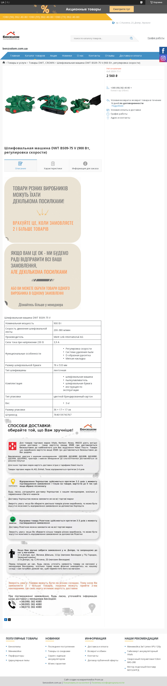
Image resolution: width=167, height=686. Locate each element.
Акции (53, 55)
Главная (15, 55)
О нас (80, 55)
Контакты (94, 55)
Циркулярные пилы (19, 660)
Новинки (67, 55)
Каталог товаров (35, 55)
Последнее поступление (61, 646)
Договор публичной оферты (103, 660)
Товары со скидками (59, 651)
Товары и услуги (16, 62)
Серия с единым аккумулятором (56, 657)
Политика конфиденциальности (108, 682)
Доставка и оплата (130, 55)
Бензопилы (15, 646)
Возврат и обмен (97, 651)
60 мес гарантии (57, 663)
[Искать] (131, 38)
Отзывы (109, 55)
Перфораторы (16, 655)
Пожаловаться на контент (76, 682)
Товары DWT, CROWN (41, 62)
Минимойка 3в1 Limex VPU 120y (144, 646)
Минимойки (15, 651)
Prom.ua (99, 679)
